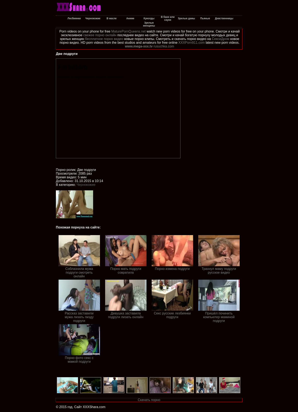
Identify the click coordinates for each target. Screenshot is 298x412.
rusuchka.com (164, 46)
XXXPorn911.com (191, 42)
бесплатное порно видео (104, 39)
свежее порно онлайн (99, 35)
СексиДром (220, 39)
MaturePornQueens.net (128, 31)
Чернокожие (86, 184)
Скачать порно (149, 400)
